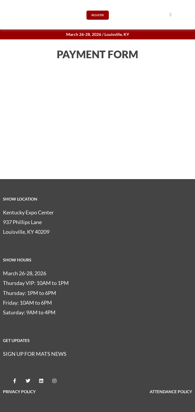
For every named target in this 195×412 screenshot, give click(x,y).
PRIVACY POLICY (19, 391)
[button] (170, 14)
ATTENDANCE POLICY (171, 391)
